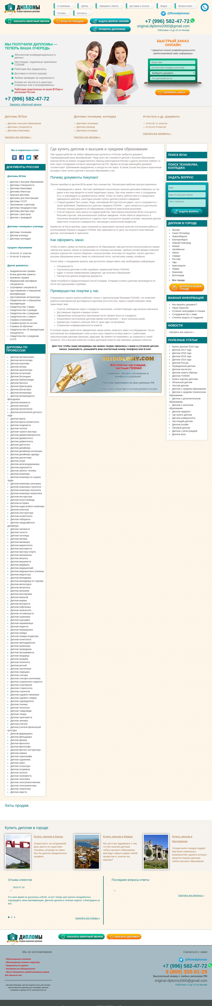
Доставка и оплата (139, 6)
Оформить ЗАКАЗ (108, 6)
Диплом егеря (18, 461)
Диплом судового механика (25, 694)
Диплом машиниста (21, 561)
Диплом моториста (20, 603)
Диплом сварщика (20, 672)
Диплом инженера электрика (26, 483)
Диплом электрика (20, 779)
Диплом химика (19, 753)
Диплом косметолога (21, 516)
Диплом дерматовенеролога (25, 435)
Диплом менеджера (21, 577)
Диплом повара (19, 633)
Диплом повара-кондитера (25, 636)
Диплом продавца (20, 655)
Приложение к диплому (22, 204)
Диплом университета (183, 418)
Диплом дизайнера (21, 448)
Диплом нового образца (184, 372)
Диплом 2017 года (181, 350)
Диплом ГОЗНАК (181, 376)
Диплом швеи (18, 763)
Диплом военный (20, 405)
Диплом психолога (20, 662)
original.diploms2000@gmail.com (163, 26)
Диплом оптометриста (22, 613)
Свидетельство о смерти (23, 316)
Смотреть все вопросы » (191, 895)
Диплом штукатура (20, 766)
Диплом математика (21, 555)
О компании (63, 6)
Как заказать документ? (184, 304)
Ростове (176, 259)
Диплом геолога (19, 428)
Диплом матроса (19, 558)
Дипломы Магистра (20, 191)
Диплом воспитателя (21, 409)
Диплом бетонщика (21, 376)
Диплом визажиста (20, 402)
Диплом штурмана (20, 769)
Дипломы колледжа (87, 130)
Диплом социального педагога (26, 681)
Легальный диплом (182, 382)
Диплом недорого (181, 411)
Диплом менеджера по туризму (27, 581)
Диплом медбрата (20, 564)
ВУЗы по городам (72, 21)
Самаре (176, 256)
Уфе (174, 262)
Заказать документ (127, 936)
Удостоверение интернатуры (25, 297)
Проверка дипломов (111, 29)
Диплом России (180, 363)
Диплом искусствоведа (23, 500)
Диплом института (181, 369)
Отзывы (61, 13)
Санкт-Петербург (181, 233)
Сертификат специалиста (23, 287)
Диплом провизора (20, 646)
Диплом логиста (19, 532)
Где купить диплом (182, 414)
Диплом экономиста (21, 776)
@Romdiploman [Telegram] (175, 13)
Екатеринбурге (180, 239)
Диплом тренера (19, 720)
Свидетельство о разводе (23, 310)
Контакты (82, 13)
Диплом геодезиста (21, 425)
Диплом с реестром (20, 214)
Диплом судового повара (24, 698)
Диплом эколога (19, 772)
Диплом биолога (19, 383)
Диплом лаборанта (21, 519)
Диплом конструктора (22, 513)
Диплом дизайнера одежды (25, 454)
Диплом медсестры (21, 574)
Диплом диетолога (20, 444)
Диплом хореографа (21, 756)
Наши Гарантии (180, 307)
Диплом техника (19, 704)
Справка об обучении (21, 326)
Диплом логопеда (20, 535)
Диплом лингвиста (20, 529)
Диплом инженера (20, 474)
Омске (175, 252)
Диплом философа (21, 746)
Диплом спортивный (21, 685)
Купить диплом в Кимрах (118, 836)
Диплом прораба (19, 659)
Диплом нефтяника (21, 607)
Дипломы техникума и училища (25, 226)
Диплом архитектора (21, 370)
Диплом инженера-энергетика (26, 493)
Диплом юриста (19, 792)
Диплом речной (19, 665)
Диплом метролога (20, 587)
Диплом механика (20, 590)
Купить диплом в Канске (48, 836)
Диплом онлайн (180, 424)
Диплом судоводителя (22, 701)
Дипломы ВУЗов (16, 176)
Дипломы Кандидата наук (23, 207)
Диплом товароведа (21, 711)
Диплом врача (18, 418)
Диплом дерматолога (22, 438)
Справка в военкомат (21, 320)
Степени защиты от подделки (187, 317)
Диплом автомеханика (22, 357)
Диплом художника (20, 759)
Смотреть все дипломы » (18, 137)
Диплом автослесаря (22, 360)
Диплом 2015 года (181, 356)
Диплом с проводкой (21, 217)
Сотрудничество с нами (184, 314)
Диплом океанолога (21, 610)
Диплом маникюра (20, 542)
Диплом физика (19, 740)
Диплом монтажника (21, 594)
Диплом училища (86, 127)
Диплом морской (19, 597)
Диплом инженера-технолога (26, 490)
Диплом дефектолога (22, 441)
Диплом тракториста (21, 717)
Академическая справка (22, 271)
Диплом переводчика (22, 629)
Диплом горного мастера (24, 431)
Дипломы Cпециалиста (20, 127)
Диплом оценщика (20, 620)
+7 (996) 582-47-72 (167, 21)
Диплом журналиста (21, 467)
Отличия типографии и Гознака (188, 311)
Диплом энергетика (21, 788)
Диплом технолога (20, 707)
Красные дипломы (19, 195)
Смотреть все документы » (157, 133)
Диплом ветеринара (21, 392)
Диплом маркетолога (22, 545)
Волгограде (178, 275)
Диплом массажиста (21, 548)
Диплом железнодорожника (25, 464)
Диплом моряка (19, 600)
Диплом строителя (20, 691)
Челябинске (178, 249)
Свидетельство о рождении (24, 313)
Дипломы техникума (87, 123)
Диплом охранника (20, 616)
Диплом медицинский (22, 568)
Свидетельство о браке (22, 307)
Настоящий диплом (182, 421)
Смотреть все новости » (181, 332)
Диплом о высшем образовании (24, 123)
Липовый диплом (181, 427)
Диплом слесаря (19, 675)
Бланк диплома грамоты (23, 274)
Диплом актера (18, 366)
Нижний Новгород (181, 243)
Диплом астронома (21, 373)
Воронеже (177, 272)
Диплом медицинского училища (27, 571)
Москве (176, 230)
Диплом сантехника (21, 668)
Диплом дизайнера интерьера (26, 451)
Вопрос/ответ (185, 6)
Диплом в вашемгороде (191, 287)
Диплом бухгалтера (21, 389)
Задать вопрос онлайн (113, 21)
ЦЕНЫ (84, 6)
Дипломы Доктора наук (22, 211)
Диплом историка (20, 503)
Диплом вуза (179, 434)
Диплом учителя (19, 724)
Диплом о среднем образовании (189, 388)
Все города (178, 280)
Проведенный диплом (183, 366)
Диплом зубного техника (23, 470)
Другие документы (18, 265)
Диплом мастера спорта (23, 551)
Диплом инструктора (21, 496)
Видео (163, 6)
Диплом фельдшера (21, 737)
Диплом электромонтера (23, 785)
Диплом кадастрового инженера (27, 506)
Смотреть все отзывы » (87, 918)
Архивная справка (19, 277)
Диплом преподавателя (23, 642)
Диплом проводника (21, 649)
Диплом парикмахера (22, 623)
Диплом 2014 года (181, 359)
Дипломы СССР (18, 201)
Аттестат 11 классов (156, 123)
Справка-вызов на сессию (23, 323)
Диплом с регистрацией (184, 431)
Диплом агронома (20, 363)
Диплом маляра (19, 538)
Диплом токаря (18, 714)
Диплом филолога (20, 743)
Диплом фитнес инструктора (26, 750)
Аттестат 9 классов (156, 127)
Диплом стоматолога (21, 688)
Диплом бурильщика (21, 386)
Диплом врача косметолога (25, 422)
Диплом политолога (21, 639)
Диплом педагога (20, 626)
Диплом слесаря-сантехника (25, 678)
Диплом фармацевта (22, 733)
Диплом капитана (20, 509)
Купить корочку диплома (185, 379)
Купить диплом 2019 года (185, 346)
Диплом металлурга (21, 584)
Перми (175, 269)
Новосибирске (179, 236)
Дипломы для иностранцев (24, 198)
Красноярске (179, 265)
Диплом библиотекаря (22, 379)
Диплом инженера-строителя (26, 487)
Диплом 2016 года (181, 353)
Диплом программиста (22, 652)
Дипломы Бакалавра (18, 130)
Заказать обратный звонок (25, 104)
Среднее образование (19, 247)
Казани (176, 246)
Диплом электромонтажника (25, 782)
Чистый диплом (180, 385)
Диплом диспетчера (21, 457)
